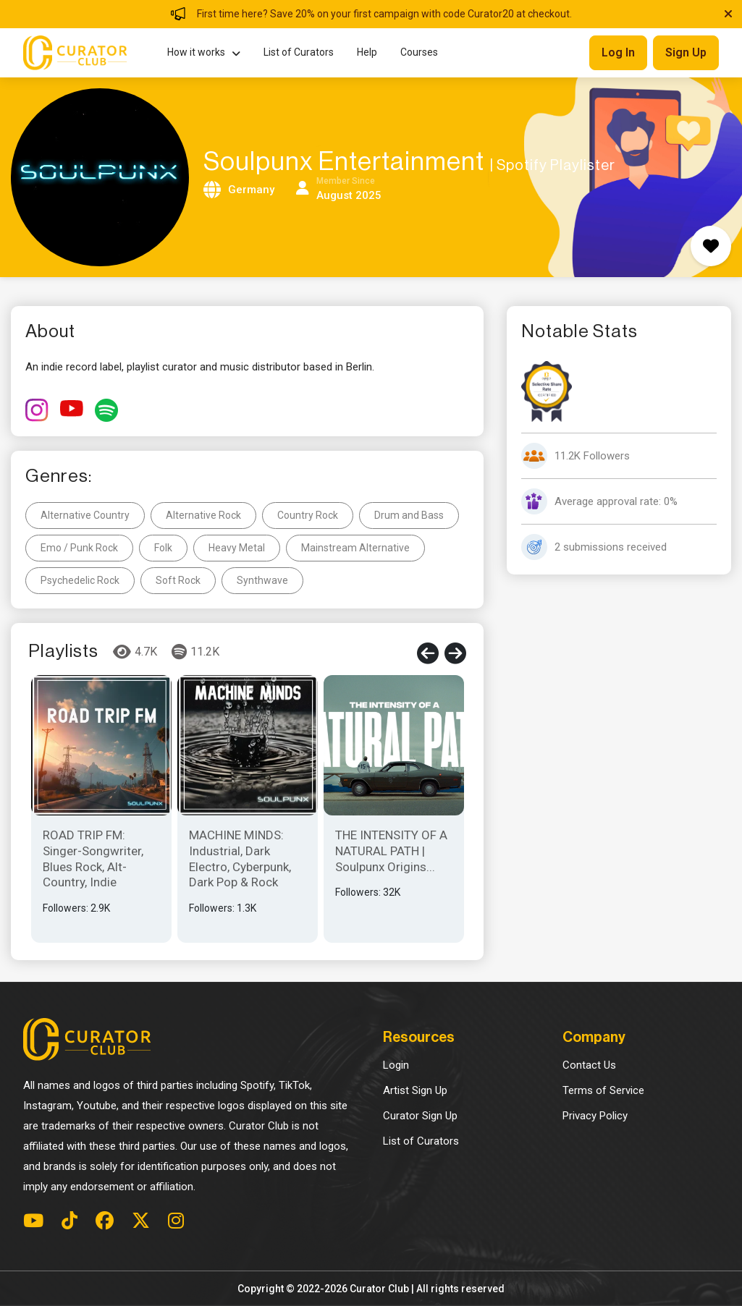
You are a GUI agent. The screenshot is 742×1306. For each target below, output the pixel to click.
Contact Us (589, 1065)
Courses (419, 52)
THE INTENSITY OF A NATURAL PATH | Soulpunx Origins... (391, 850)
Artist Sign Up (415, 1090)
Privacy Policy (595, 1115)
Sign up (686, 52)
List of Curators (299, 52)
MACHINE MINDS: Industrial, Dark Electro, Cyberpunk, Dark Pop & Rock (240, 858)
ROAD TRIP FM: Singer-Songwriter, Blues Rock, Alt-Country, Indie (93, 858)
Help (367, 52)
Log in (618, 52)
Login (396, 1065)
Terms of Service (603, 1090)
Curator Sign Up (420, 1115)
